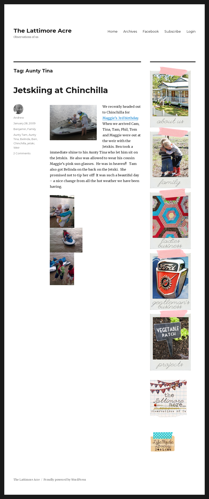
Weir (16, 147)
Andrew (18, 117)
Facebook (151, 31)
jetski (30, 143)
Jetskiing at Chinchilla (60, 90)
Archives (130, 31)
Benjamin (19, 129)
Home (113, 31)
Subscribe (173, 31)
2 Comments (21, 153)
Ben (34, 139)
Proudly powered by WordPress (64, 479)
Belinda (25, 139)
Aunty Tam (20, 134)
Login (191, 31)
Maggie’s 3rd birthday (120, 118)
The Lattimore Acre (42, 30)
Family (31, 129)
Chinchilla (19, 143)
